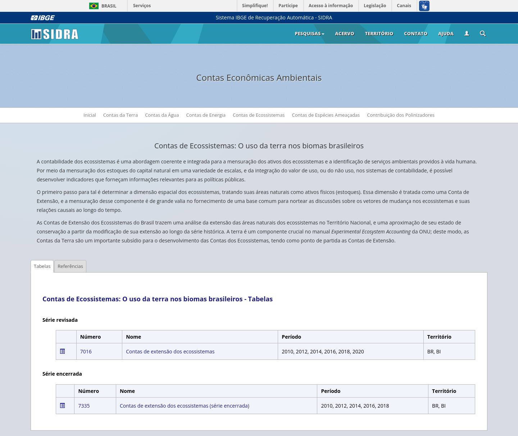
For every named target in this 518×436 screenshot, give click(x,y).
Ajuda (446, 33)
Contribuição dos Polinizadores (401, 115)
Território (379, 33)
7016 (86, 351)
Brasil (101, 6)
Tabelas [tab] (42, 266)
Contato (415, 33)
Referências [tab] (70, 266)
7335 (84, 405)
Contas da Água (162, 115)
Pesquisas (309, 33)
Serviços (142, 6)
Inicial (89, 115)
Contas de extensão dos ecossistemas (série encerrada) (184, 405)
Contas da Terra (120, 115)
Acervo (344, 33)
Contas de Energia (206, 115)
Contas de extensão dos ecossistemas (170, 351)
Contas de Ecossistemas (259, 115)
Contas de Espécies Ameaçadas (328, 114)
